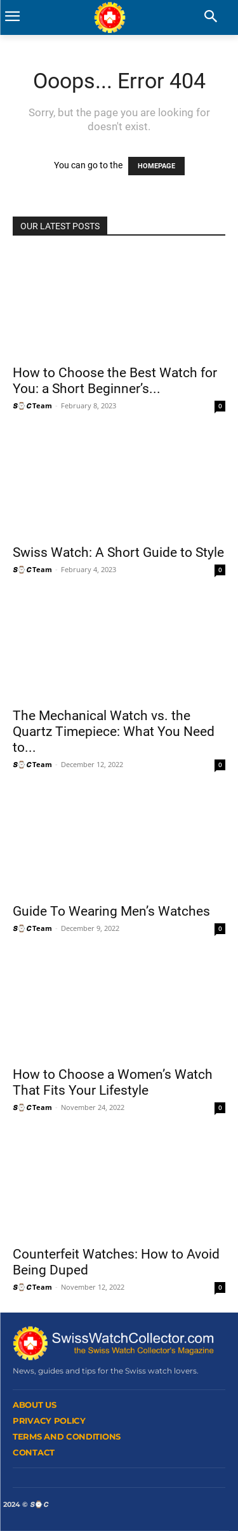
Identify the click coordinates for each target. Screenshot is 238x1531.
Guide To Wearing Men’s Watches (111, 911)
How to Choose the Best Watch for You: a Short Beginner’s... (115, 380)
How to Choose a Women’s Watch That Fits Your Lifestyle (113, 1082)
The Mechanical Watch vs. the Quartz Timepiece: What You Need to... (114, 731)
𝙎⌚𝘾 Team (32, 405)
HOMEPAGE (156, 166)
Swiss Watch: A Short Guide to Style (118, 552)
